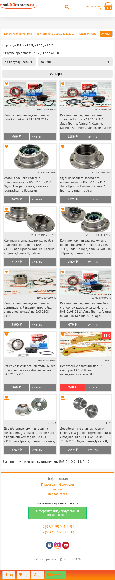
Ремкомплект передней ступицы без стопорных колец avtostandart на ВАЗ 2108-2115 (29, 370)
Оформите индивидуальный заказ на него (57, 513)
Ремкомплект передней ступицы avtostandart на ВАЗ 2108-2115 (27, 117)
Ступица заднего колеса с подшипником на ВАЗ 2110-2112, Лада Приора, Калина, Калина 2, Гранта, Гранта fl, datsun (27, 184)
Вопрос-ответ (57, 494)
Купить (37, 136)
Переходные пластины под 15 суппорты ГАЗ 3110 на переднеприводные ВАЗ (81, 370)
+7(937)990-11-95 (57, 526)
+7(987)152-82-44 (57, 532)
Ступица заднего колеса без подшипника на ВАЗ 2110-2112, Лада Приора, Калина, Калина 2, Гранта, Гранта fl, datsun (82, 184)
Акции (57, 489)
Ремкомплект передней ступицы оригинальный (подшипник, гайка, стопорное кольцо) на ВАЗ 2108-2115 (28, 309)
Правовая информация (57, 484)
